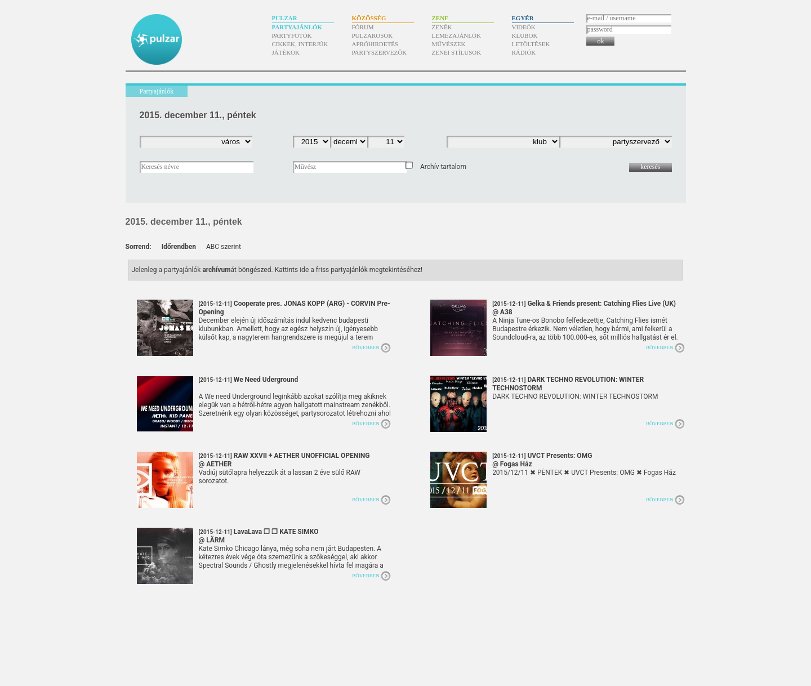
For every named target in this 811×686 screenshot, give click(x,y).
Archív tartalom (443, 167)
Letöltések (531, 44)
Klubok (525, 35)
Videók (524, 27)
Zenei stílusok (457, 52)
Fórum (363, 27)
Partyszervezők (379, 52)
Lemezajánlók (456, 35)
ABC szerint (223, 247)
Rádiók (524, 52)
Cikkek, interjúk (300, 44)
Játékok (286, 52)
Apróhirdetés (375, 44)
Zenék (442, 27)
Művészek (449, 44)
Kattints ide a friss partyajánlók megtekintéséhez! (349, 270)
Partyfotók (292, 35)
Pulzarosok (372, 35)
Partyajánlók (297, 27)
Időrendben (179, 247)
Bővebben (366, 347)
